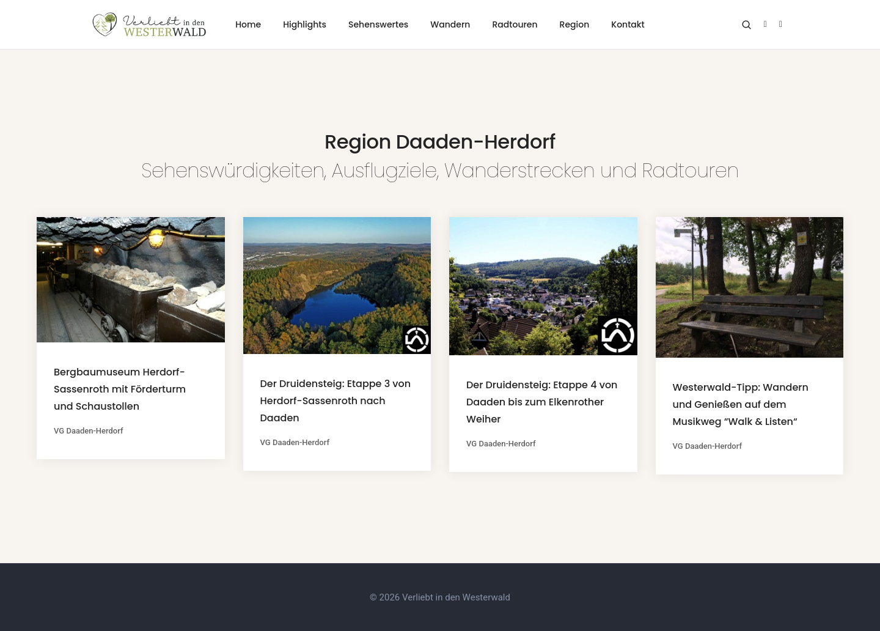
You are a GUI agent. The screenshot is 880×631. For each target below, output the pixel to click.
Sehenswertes (378, 24)
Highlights (304, 24)
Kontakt (628, 24)
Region (575, 24)
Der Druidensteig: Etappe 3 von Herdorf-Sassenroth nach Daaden (335, 401)
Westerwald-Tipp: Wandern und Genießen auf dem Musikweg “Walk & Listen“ (741, 404)
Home (248, 24)
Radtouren (514, 24)
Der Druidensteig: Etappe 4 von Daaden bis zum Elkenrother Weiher (541, 402)
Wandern (450, 24)
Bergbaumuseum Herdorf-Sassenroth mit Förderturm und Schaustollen (120, 389)
